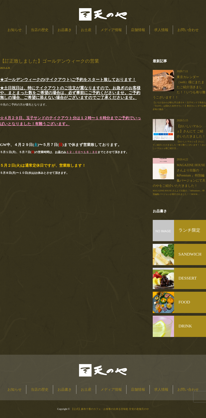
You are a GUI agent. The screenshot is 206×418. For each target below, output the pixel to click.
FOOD (184, 302)
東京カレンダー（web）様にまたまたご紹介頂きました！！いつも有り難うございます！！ (179, 87)
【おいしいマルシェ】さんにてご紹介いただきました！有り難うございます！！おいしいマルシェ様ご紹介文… (179, 145)
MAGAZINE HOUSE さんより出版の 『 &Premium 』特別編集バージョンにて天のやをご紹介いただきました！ (179, 175)
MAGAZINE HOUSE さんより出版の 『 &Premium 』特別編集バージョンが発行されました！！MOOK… (179, 192)
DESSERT (187, 278)
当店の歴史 (39, 30)
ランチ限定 (189, 230)
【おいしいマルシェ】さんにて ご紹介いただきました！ (191, 131)
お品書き (65, 30)
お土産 (86, 30)
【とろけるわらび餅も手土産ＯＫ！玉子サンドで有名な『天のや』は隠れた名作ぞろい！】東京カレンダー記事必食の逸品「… (179, 105)
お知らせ (14, 30)
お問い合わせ (188, 30)
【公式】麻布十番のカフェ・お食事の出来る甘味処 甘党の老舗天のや (110, 409)
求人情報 (161, 30)
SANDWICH (189, 254)
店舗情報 (138, 30)
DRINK (185, 326)
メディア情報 (111, 30)
